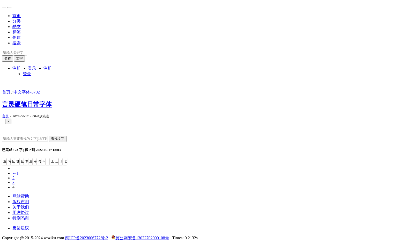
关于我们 (20, 207)
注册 (16, 68)
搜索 (16, 43)
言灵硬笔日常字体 (27, 104)
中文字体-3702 (26, 92)
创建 (16, 37)
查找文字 (57, 139)
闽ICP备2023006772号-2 (86, 238)
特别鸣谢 (20, 218)
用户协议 (20, 212)
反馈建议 (20, 228)
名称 (7, 58)
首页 (16, 15)
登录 (32, 68)
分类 (16, 21)
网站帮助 (20, 196)
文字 (19, 58)
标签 (16, 32)
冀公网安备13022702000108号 (142, 238)
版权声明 (20, 201)
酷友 (16, 26)
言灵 (5, 116)
